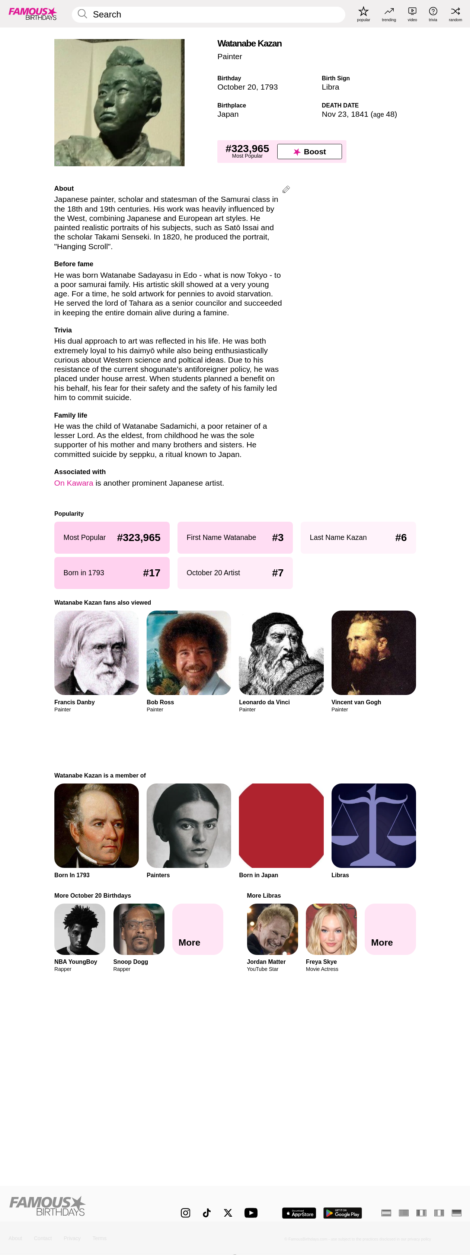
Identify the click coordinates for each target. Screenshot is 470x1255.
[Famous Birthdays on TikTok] (206, 1212)
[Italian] (439, 1213)
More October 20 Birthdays (92, 895)
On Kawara (73, 483)
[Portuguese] (404, 1213)
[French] (421, 1213)
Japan (228, 114)
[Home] (81, 1208)
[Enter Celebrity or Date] (208, 15)
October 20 (236, 87)
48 (384, 114)
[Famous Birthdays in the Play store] (342, 1213)
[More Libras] (390, 929)
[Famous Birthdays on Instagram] (185, 1212)
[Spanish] (386, 1213)
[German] (456, 1213)
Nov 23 (334, 114)
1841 (359, 114)
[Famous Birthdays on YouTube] (252, 1213)
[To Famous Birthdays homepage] (33, 13)
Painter (229, 56)
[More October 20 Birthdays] (197, 929)
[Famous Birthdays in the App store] (299, 1213)
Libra (330, 87)
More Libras (264, 895)
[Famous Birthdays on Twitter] (228, 1212)
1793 (269, 87)
